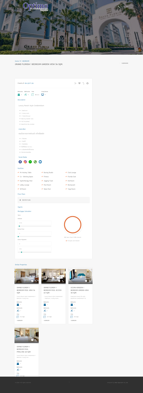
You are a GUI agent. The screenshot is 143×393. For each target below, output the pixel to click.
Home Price (21, 229)
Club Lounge (72, 172)
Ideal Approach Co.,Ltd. (121, 382)
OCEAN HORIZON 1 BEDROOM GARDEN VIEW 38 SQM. (80, 290)
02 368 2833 (124, 7)
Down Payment (22, 239)
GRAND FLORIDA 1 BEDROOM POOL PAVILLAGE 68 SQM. (24, 349)
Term (19, 215)
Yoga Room (71, 189)
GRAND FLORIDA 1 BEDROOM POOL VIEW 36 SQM (26, 290)
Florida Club (72, 176)
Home (17, 61)
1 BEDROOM (25, 61)
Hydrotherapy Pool (26, 181)
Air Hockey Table (25, 172)
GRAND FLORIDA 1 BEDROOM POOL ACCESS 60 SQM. (52, 290)
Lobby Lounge (24, 185)
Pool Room (47, 185)
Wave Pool (47, 189)
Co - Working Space (26, 176)
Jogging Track (48, 181)
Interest (20, 218)
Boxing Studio (48, 172)
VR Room (23, 189)
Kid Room (71, 181)
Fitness (46, 176)
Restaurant (71, 185)
